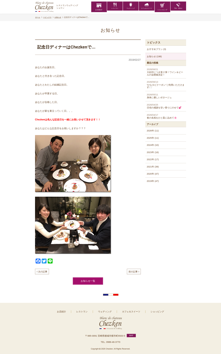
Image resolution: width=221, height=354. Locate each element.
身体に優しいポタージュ (166, 96)
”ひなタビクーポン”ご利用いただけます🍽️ (166, 85)
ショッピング (162, 7)
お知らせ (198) (154, 56)
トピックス (49, 17)
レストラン (115, 7)
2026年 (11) (153, 130)
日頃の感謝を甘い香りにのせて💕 (166, 106)
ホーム (39, 17)
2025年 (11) (153, 138)
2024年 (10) (153, 145)
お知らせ (60, 17)
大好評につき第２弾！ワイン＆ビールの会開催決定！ (166, 72)
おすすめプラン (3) (156, 49)
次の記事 (42, 271)
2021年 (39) (153, 166)
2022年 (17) (153, 159)
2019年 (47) (153, 181)
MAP (131, 334)
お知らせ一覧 (88, 281)
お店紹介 (99, 7)
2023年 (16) (153, 152)
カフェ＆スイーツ (146, 7)
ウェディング (131, 7)
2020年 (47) (153, 173)
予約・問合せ (178, 7)
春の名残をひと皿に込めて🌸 (166, 116)
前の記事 (134, 271)
